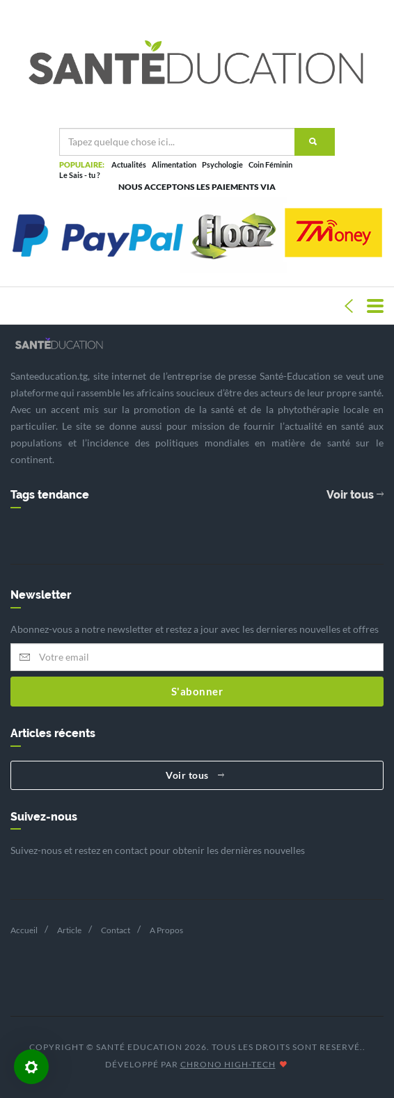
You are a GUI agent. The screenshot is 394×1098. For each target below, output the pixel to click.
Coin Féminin (270, 164)
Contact (115, 930)
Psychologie (222, 164)
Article (69, 930)
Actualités (128, 164)
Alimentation (174, 164)
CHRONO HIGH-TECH (228, 1064)
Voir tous (355, 494)
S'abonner (197, 691)
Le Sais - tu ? (79, 174)
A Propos (166, 930)
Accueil (24, 930)
